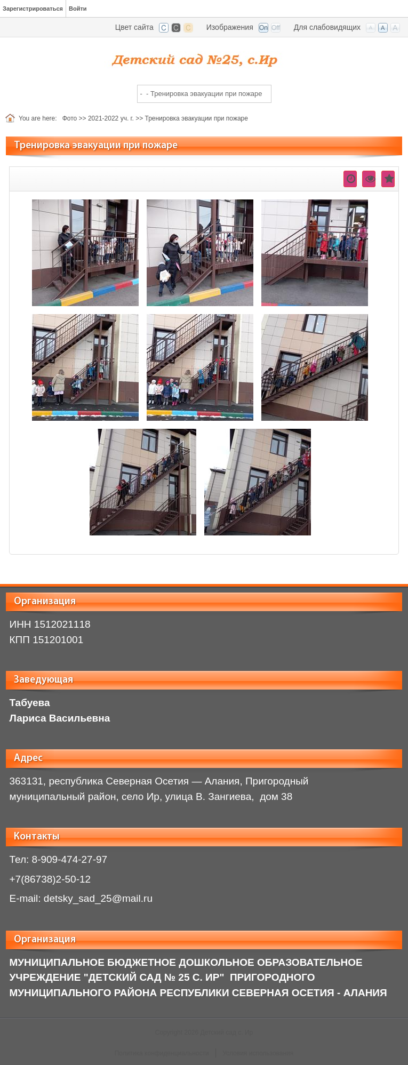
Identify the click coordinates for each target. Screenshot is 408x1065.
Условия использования (257, 1053)
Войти (78, 8)
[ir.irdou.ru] (204, 57)
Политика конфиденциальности (162, 1053)
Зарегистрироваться (33, 8)
